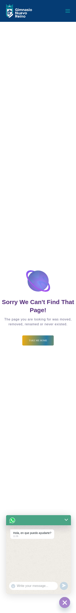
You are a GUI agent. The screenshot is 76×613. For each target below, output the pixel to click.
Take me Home (38, 340)
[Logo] (19, 11)
